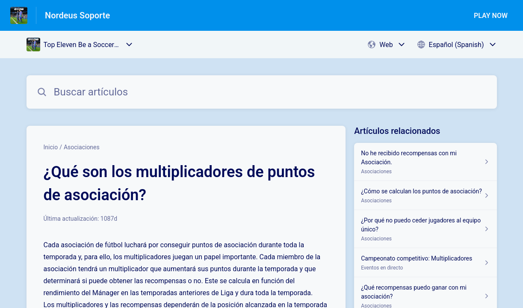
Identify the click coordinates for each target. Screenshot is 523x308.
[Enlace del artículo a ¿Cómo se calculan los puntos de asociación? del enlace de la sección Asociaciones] (425, 195)
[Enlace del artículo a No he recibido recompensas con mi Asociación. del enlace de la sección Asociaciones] (425, 162)
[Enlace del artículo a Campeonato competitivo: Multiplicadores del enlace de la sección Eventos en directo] (425, 262)
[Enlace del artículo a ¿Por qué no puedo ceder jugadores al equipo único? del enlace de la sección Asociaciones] (425, 229)
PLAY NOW (491, 16)
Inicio (51, 147)
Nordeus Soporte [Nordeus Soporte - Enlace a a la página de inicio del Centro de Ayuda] (77, 15)
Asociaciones (82, 147)
